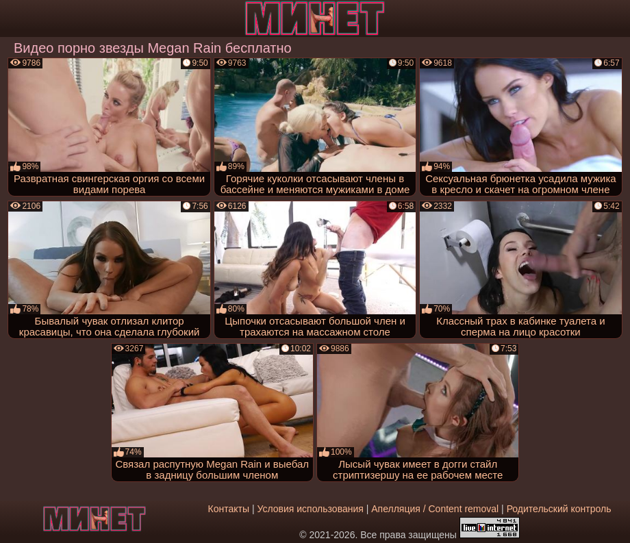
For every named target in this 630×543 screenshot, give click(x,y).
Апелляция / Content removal (435, 508)
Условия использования (310, 508)
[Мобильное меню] (12, 18)
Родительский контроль (559, 508)
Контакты (228, 508)
